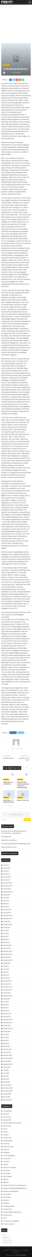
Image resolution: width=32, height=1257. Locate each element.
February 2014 (7, 909)
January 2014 (7, 912)
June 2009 (6, 1073)
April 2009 (6, 1079)
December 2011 (7, 987)
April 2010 (6, 1043)
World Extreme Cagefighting (11, 1221)
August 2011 (6, 999)
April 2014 (6, 906)
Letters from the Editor (10, 1167)
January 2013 (7, 948)
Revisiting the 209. (6, 836)
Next (10, 805)
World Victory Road (8, 1224)
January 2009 (7, 1085)
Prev (5, 805)
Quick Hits (6, 1200)
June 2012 (6, 969)
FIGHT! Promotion (8, 1146)
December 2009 (7, 1055)
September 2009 (7, 1064)
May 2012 (6, 972)
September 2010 (7, 1028)
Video (5, 1218)
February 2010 (7, 1049)
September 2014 (7, 892)
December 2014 (7, 883)
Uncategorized (7, 1215)
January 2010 (7, 1052)
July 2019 (6, 865)
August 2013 (6, 927)
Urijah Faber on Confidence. (9, 840)
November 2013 (7, 918)
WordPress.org (7, 1242)
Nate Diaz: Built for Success (9, 847)
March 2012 (6, 978)
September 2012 (7, 960)
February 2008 (7, 1100)
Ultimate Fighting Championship (12, 1212)
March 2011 (6, 1010)
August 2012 (6, 963)
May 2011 (6, 1004)
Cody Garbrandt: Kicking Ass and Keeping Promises (15, 843)
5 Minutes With (7, 1111)
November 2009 (7, 1058)
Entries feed (6, 1237)
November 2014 (7, 886)
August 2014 (6, 895)
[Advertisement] (16, 25)
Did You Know (7, 1126)
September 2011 (7, 996)
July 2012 (6, 966)
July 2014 (6, 898)
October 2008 (7, 1094)
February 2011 (7, 1013)
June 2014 (6, 900)
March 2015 (6, 880)
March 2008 (6, 1097)
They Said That (7, 1209)
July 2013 (6, 930)
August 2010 (6, 1031)
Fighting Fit (6, 1152)
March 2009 (6, 1082)
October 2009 (7, 1061)
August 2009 (6, 1067)
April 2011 (6, 1007)
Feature (5, 1132)
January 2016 (7, 877)
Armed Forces (7, 1117)
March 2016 (6, 874)
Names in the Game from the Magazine (14, 1185)
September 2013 (7, 924)
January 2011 (7, 1016)
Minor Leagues (7, 1176)
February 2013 (7, 945)
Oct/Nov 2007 (7, 1194)
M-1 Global (6, 1170)
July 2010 (6, 1034)
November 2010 (7, 1022)
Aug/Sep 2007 (7, 1120)
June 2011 (6, 1001)
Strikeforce (6, 1203)
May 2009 (6, 1076)
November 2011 (7, 990)
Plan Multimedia (21, 1255)
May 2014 (6, 903)
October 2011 (7, 993)
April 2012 (6, 975)
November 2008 (7, 1091)
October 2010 (7, 1025)
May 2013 (6, 936)
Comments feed (7, 1240)
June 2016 (6, 871)
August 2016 (6, 868)
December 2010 (7, 1019)
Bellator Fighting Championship (12, 1123)
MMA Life (6, 65)
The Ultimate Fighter (9, 1206)
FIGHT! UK (6, 1149)
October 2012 (7, 957)
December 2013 (7, 915)
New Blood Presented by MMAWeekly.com (15, 1188)
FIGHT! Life (6, 1143)
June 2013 (6, 933)
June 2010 (6, 1037)
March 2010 (6, 1046)
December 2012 (7, 951)
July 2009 (6, 1070)
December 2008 (7, 1088)
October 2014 (7, 889)
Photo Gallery (7, 1197)
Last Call (5, 1164)
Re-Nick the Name (8, 758)
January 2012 (7, 984)
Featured (5, 1135)
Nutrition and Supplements (10, 1191)
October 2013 (7, 921)
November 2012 (7, 954)
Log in (4, 1235)
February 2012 (7, 981)
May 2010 (6, 1040)
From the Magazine (9, 1155)
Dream (5, 1129)
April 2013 (6, 939)
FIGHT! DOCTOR (7, 1140)
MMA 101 (6, 1179)
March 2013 (6, 942)
